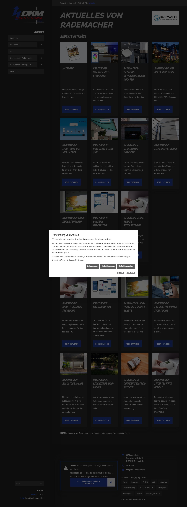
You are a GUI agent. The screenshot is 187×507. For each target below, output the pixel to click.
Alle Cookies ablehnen (108, 264)
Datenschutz (131, 270)
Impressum (120, 270)
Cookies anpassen (92, 264)
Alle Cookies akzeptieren (126, 264)
